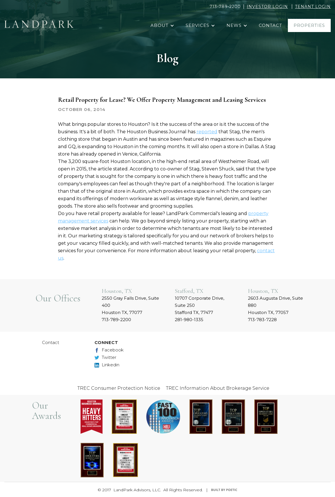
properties (309, 25)
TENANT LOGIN (313, 6)
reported (206, 131)
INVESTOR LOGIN (267, 6)
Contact (50, 342)
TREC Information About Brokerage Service (217, 388)
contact (270, 25)
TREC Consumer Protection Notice (118, 388)
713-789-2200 (225, 6)
